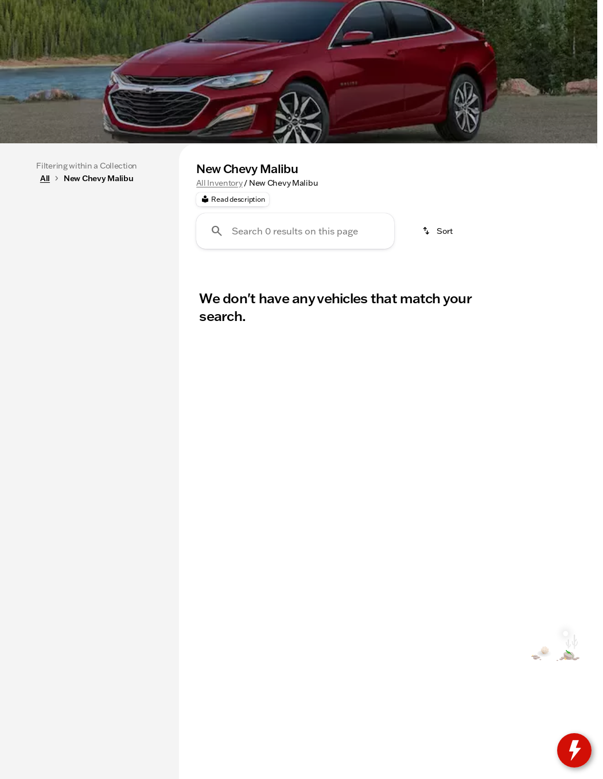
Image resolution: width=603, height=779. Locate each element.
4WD (455, 228)
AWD (506, 228)
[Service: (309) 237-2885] (221, 9)
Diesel (559, 228)
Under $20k (326, 228)
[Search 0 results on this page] (295, 339)
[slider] (25, 307)
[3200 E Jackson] (560, 9)
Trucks (205, 228)
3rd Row (398, 228)
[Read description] (232, 308)
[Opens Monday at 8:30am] (475, 9)
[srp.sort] (438, 339)
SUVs (260, 228)
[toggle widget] (574, 750)
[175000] (128, 366)
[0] (37, 366)
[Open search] (459, 38)
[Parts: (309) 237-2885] (302, 9)
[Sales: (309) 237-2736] (378, 9)
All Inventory (219, 291)
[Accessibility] (32, 9)
